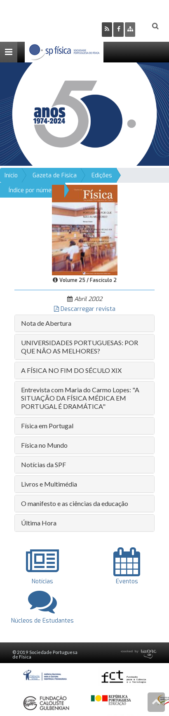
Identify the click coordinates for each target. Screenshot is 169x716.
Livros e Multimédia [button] (49, 484)
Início (11, 175)
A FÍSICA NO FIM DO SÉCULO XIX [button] (71, 370)
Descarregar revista (84, 309)
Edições (102, 175)
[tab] (84, 323)
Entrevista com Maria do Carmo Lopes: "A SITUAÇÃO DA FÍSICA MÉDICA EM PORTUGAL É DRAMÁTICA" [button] (80, 398)
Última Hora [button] (38, 523)
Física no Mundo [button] (44, 445)
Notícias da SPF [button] (43, 464)
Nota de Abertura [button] (46, 323)
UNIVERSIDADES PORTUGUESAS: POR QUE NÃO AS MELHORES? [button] (79, 347)
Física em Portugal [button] (47, 426)
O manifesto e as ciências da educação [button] (74, 503)
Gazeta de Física (55, 175)
